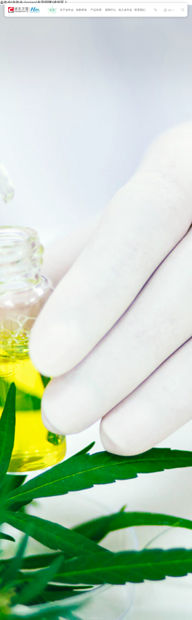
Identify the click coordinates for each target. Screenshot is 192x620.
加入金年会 (125, 9)
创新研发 (81, 9)
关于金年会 (67, 9)
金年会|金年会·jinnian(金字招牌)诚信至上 (34, 2)
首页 (52, 9)
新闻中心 (110, 9)
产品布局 (96, 9)
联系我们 (139, 9)
